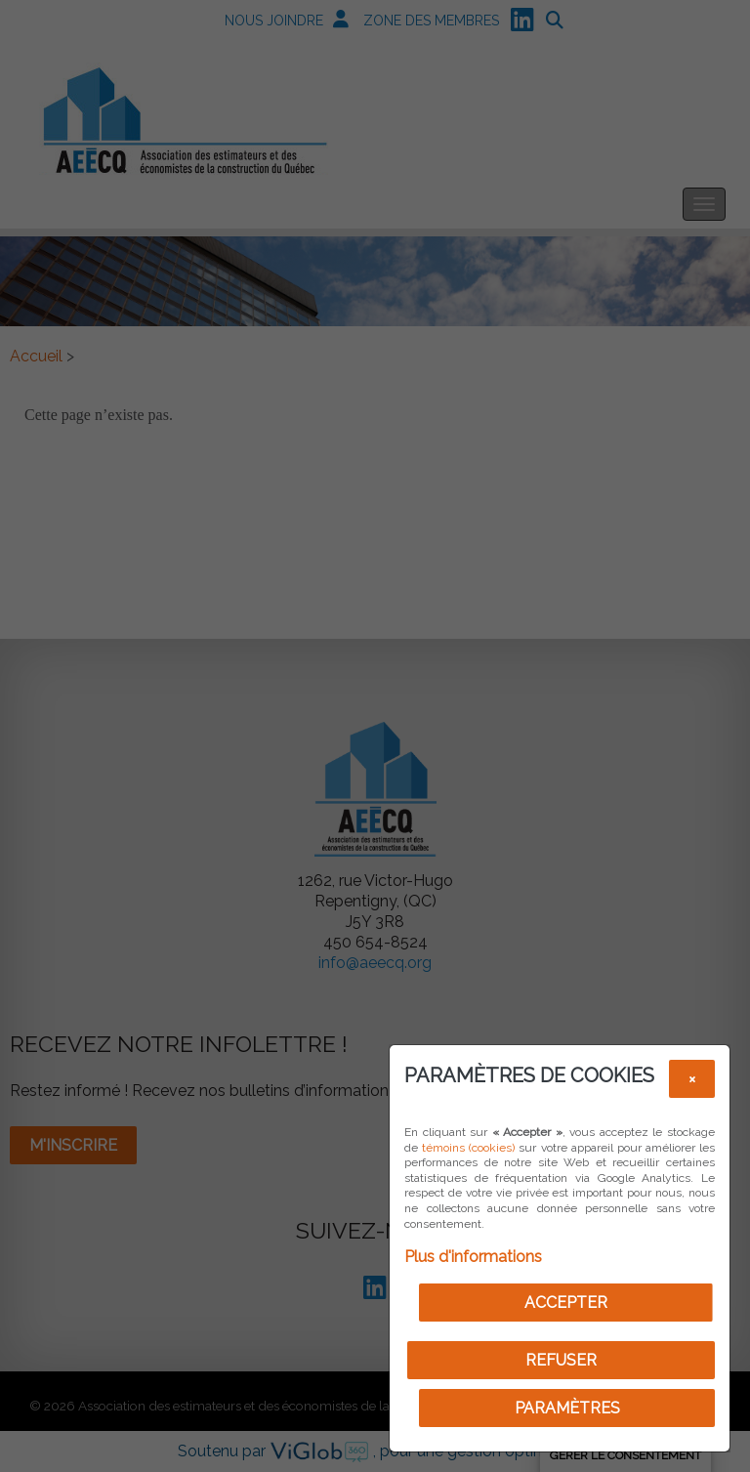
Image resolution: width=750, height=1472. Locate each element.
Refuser (561, 1360)
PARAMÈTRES (567, 1408)
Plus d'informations (473, 1256)
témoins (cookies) (468, 1148)
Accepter (565, 1302)
